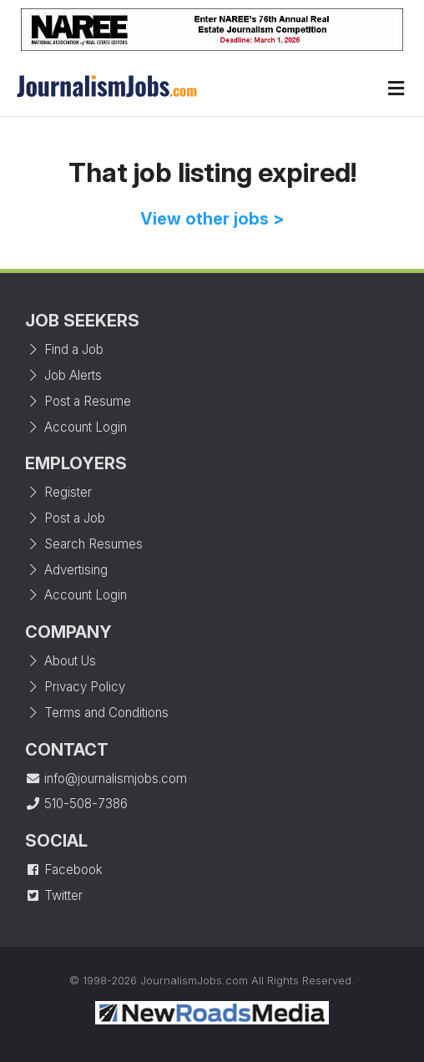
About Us (60, 661)
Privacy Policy (75, 687)
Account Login (76, 427)
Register (58, 492)
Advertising (66, 570)
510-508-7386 (76, 804)
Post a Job (65, 518)
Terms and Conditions (97, 713)
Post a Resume (78, 401)
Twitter (54, 895)
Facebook (64, 869)
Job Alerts (63, 375)
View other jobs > (212, 219)
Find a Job (64, 349)
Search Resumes (84, 544)
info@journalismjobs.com (106, 778)
